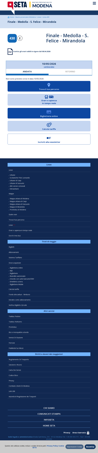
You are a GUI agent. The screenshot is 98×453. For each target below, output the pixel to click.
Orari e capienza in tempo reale (20, 230)
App (11, 270)
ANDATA (27, 71)
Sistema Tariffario (15, 257)
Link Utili (12, 391)
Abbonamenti (14, 252)
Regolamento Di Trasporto (19, 359)
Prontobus (13, 327)
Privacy (11, 381)
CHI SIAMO (49, 408)
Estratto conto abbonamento (20, 300)
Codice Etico (13, 375)
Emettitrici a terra (16, 282)
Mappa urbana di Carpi (18, 201)
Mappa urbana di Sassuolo (20, 204)
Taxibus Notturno (15, 322)
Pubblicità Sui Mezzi (16, 348)
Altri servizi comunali (17, 186)
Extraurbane (14, 189)
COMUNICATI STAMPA (49, 413)
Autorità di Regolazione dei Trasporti (22, 396)
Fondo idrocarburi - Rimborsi (19, 294)
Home (12, 17)
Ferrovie (12, 343)
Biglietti (11, 247)
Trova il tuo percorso (16, 220)
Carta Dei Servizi (15, 370)
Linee (39, 17)
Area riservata (79, 432)
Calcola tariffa (14, 289)
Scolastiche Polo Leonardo (20, 178)
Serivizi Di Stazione (16, 337)
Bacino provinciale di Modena (26, 17)
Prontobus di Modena (18, 210)
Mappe (11, 194)
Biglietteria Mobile (16, 284)
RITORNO (70, 71)
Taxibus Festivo (14, 316)
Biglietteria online (16, 268)
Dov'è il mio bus (15, 236)
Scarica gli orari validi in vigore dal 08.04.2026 (31, 51)
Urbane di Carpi (15, 180)
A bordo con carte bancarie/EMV (22, 279)
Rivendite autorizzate (17, 276)
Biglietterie (14, 273)
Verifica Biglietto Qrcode (18, 305)
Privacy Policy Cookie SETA (48, 447)
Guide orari (13, 214)
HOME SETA (49, 425)
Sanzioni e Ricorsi (15, 365)
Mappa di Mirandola (17, 207)
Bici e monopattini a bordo (19, 332)
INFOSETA (49, 419)
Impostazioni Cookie (74, 447)
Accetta (90, 446)
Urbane (12, 175)
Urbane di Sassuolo (17, 183)
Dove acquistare (15, 263)
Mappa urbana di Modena (19, 198)
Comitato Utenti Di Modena (19, 386)
